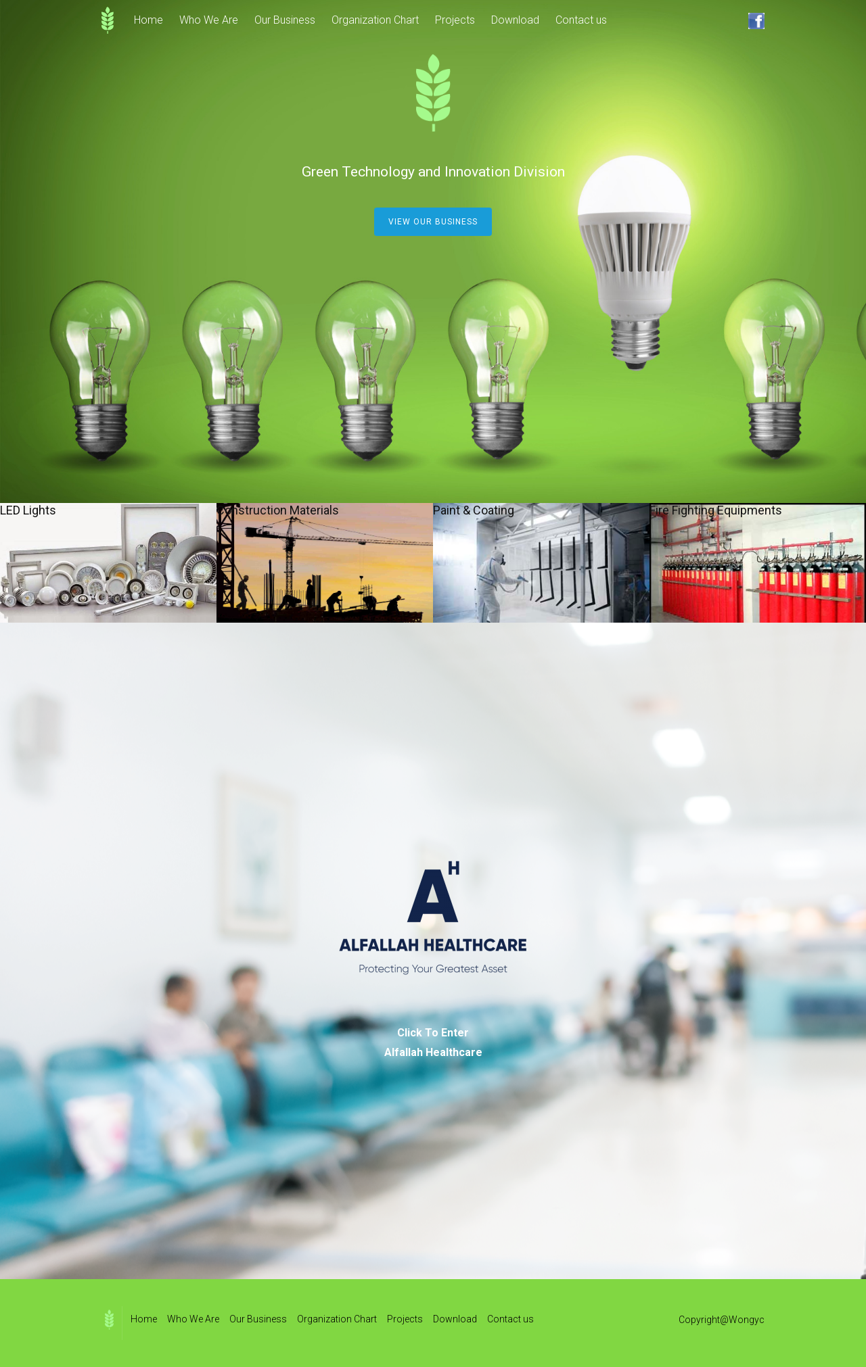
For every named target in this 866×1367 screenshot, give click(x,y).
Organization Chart (375, 20)
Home (148, 20)
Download (515, 20)
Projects (455, 20)
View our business (433, 221)
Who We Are (208, 20)
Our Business (284, 20)
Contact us (581, 20)
